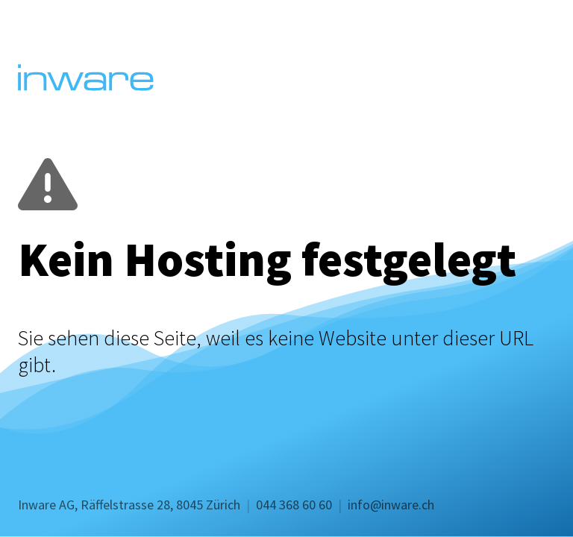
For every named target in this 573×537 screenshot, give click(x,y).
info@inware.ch (391, 504)
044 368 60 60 (294, 504)
